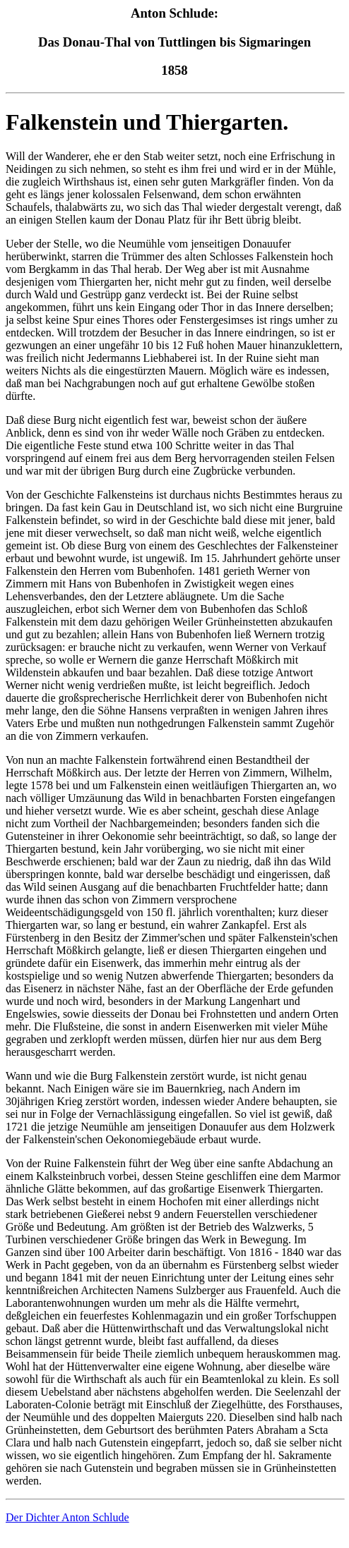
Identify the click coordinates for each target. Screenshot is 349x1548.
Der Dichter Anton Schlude (67, 1517)
